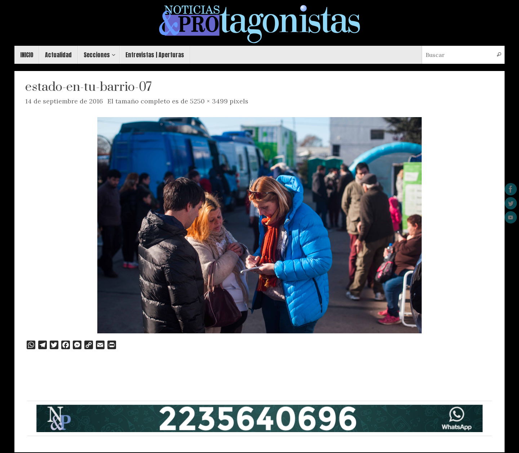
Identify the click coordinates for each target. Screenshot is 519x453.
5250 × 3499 (209, 101)
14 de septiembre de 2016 (64, 101)
